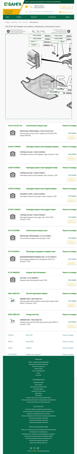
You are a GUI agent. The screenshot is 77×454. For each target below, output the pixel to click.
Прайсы (19, 17)
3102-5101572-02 (15, 126)
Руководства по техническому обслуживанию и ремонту (38, 434)
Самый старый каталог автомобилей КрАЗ (38, 397)
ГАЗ (20, 22)
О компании (52, 17)
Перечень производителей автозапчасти (38, 413)
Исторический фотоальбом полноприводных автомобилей (38, 400)
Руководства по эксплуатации (38, 432)
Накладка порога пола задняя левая (41, 209)
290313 (10, 341)
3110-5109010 (12, 354)
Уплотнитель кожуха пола (36, 126)
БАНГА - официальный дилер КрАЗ (38, 362)
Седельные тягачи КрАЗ (39, 391)
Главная (7, 22)
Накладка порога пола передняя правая (42, 147)
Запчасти (34, 17)
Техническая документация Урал (38, 418)
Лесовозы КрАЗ (38, 389)
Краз (7, 17)
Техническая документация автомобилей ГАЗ (38, 438)
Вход (61, 5)
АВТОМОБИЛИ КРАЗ (38, 379)
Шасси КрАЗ (38, 384)
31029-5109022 (14, 189)
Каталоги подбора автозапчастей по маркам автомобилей (39, 416)
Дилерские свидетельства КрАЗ (38, 364)
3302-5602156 (14, 314)
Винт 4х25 (29, 335)
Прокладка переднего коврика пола (40, 251)
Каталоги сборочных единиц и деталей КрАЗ (39, 409)
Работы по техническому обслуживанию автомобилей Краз (38, 429)
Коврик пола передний (33, 354)
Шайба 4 (29, 348)
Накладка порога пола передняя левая (42, 168)
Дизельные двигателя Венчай (38, 442)
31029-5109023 (14, 209)
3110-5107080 (14, 230)
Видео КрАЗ (38, 393)
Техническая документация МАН (38, 420)
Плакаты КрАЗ (38, 368)
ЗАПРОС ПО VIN (66, 7)
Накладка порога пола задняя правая (41, 189)
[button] (39, 8)
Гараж (67, 17)
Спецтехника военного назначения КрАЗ (38, 402)
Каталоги (14, 22)
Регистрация (67, 5)
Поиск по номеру (68, 335)
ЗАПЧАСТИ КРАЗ (38, 406)
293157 (10, 348)
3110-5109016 (14, 251)
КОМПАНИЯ (38, 359)
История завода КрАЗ (38, 366)
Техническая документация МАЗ (38, 422)
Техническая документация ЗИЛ (38, 440)
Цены (38, 373)
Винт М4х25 (30, 341)
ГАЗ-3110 (25, 22)
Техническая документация (38, 427)
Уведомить (71, 137)
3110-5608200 (14, 272)
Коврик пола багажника (36, 272)
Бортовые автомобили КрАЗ (38, 387)
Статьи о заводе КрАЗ (38, 371)
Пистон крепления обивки (36, 293)
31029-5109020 (14, 147)
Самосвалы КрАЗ (38, 382)
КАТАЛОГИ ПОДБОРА (8, 12)
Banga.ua (35, 451)
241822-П (11, 335)
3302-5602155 (14, 293)
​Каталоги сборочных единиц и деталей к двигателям (38, 411)
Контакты (38, 375)
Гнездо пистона (32, 314)
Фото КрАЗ (38, 395)
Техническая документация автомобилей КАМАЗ (38, 436)
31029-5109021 (14, 168)
